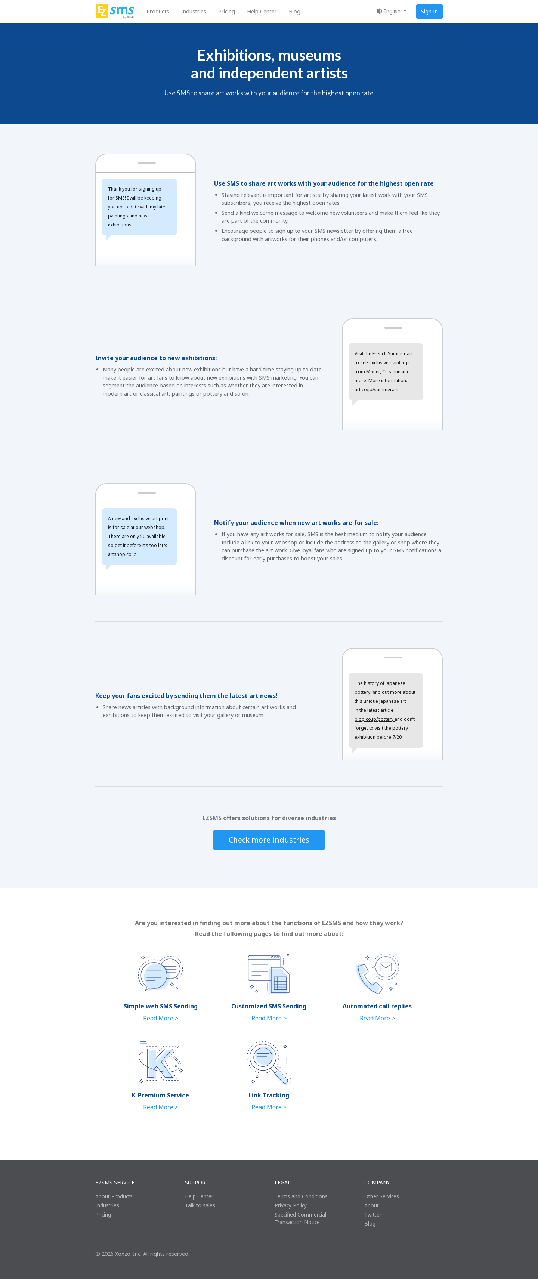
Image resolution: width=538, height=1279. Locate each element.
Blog (294, 11)
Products (157, 11)
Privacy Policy (291, 1205)
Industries (193, 11)
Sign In (429, 11)
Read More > (160, 1018)
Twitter (372, 1214)
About (371, 1205)
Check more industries (269, 840)
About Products (114, 1196)
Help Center (262, 11)
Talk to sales (200, 1205)
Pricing (226, 11)
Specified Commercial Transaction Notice (300, 1218)
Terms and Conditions (301, 1196)
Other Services (381, 1196)
